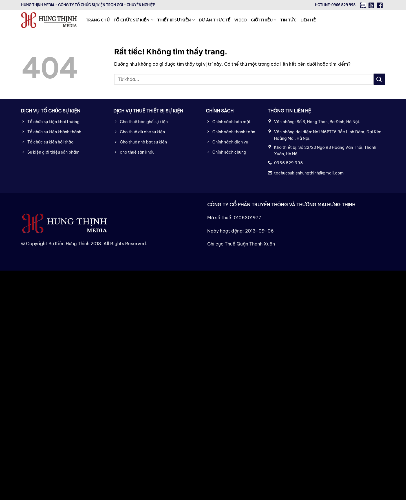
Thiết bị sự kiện (176, 20)
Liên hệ (308, 19)
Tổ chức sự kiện (133, 20)
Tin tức (288, 19)
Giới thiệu (264, 20)
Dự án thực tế (214, 19)
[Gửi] (379, 79)
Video (240, 19)
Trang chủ (98, 19)
